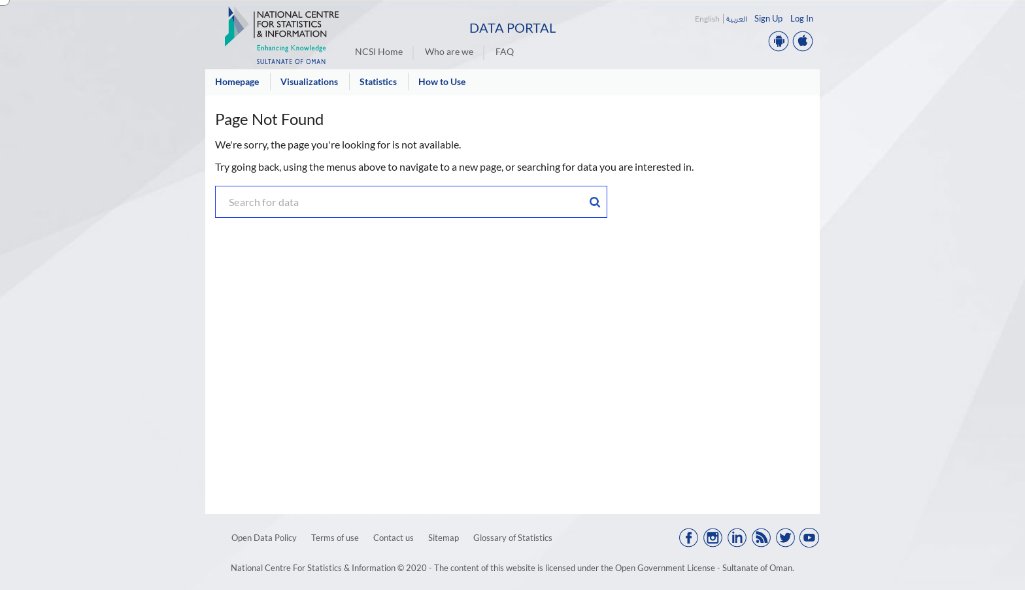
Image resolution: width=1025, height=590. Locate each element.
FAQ (505, 51)
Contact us (393, 537)
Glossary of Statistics (512, 537)
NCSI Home (379, 51)
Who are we (449, 51)
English (707, 19)
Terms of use (335, 537)
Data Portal (512, 27)
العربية (736, 19)
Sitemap (443, 537)
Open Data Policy (264, 537)
